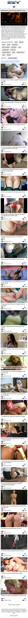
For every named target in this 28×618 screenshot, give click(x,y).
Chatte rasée (14, 44)
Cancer (8, 44)
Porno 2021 (13, 49)
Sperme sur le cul (20, 52)
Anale (16, 42)
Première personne (6, 52)
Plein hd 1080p (5, 49)
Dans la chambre (5, 47)
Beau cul (21, 42)
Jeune (19, 47)
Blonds (3, 44)
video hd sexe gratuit (12, 58)
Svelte (3, 54)
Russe (13, 52)
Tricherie (9, 54)
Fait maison (13, 47)
